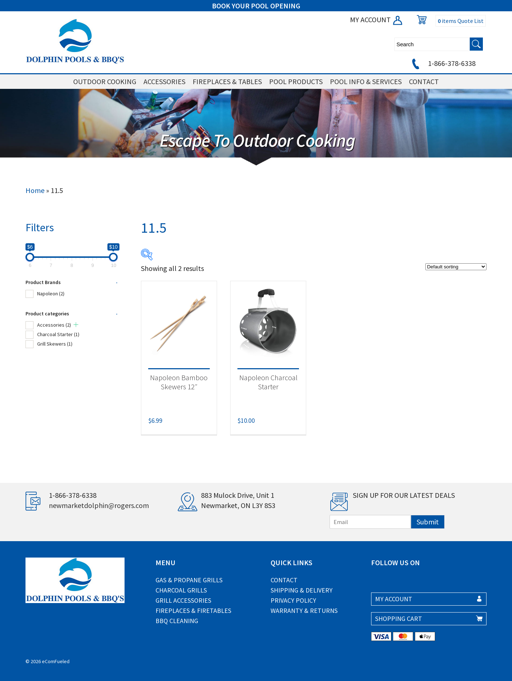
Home (34, 190)
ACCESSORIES (164, 81)
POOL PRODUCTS (296, 81)
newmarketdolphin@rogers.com (99, 505)
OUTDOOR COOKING (104, 81)
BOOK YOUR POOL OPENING (256, 5)
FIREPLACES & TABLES (227, 81)
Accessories (54, 325)
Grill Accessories (183, 600)
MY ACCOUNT (376, 19)
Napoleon (50, 293)
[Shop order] (456, 266)
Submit (428, 521)
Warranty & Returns (304, 610)
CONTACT (424, 81)
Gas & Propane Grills (188, 580)
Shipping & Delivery (301, 590)
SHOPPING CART (398, 618)
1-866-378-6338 (443, 63)
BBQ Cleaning (176, 621)
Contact (284, 580)
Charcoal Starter (58, 334)
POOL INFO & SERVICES (366, 81)
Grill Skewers (54, 343)
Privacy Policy (293, 600)
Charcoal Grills (181, 590)
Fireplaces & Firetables (193, 610)
